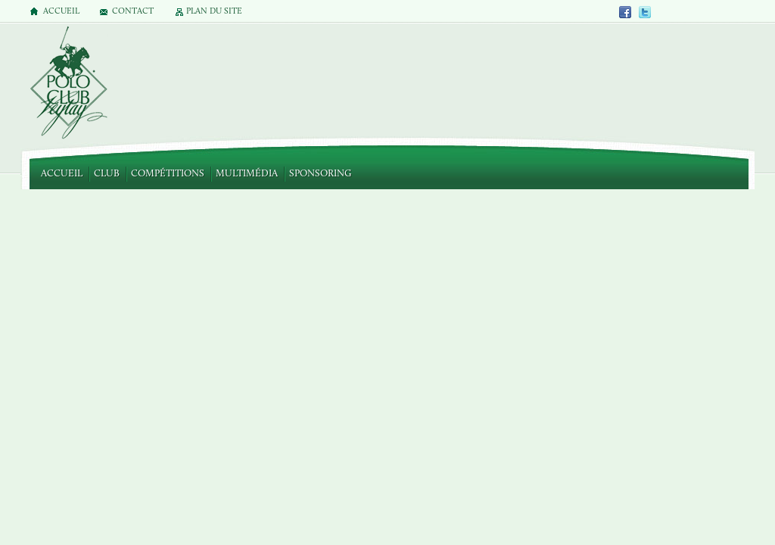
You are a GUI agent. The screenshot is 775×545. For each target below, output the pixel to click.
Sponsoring (320, 174)
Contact (133, 12)
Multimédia (247, 174)
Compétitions (167, 174)
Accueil (61, 174)
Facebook (625, 11)
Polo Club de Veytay (68, 84)
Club (107, 174)
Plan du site (214, 12)
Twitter (644, 11)
